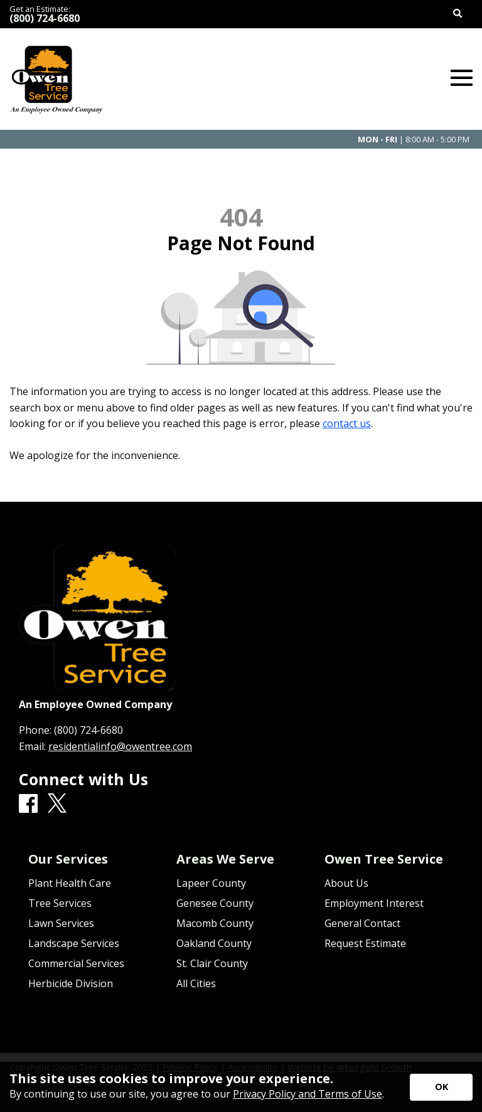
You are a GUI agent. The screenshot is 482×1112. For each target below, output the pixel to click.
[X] (57, 803)
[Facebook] (28, 804)
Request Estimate (365, 943)
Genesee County (215, 903)
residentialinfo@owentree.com (120, 746)
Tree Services (60, 903)
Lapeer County (211, 883)
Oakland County (214, 943)
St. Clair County (212, 963)
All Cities (196, 983)
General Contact (362, 923)
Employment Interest (374, 903)
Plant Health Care (69, 883)
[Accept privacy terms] (441, 1087)
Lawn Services (61, 923)
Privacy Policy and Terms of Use (307, 1094)
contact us (347, 423)
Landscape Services (73, 943)
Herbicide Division (70, 983)
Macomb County (215, 923)
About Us (346, 883)
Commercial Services (76, 963)
